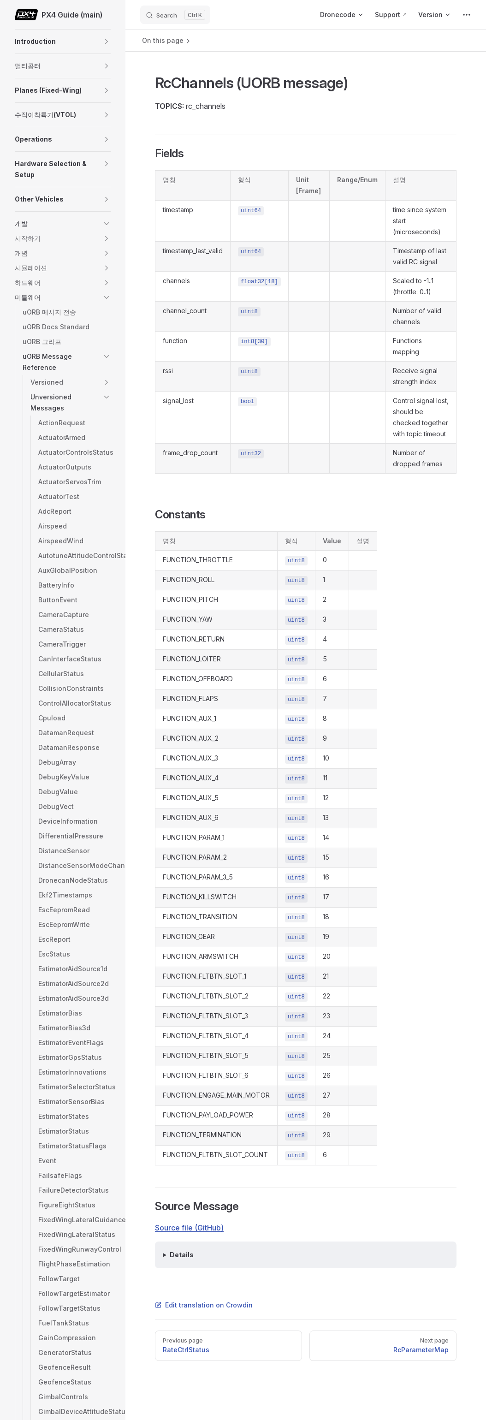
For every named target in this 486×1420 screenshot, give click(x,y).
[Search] (175, 15)
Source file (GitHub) (189, 1227)
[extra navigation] (466, 15)
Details (182, 1255)
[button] (106, 41)
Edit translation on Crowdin (204, 1305)
